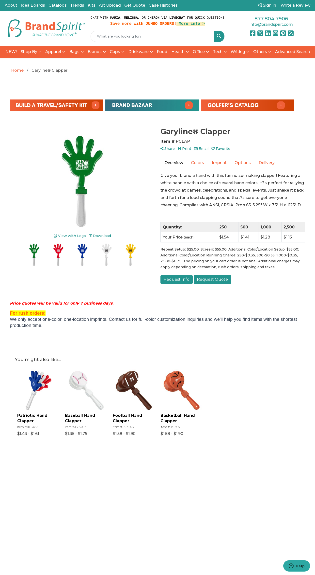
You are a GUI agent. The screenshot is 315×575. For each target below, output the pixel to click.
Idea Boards (33, 5)
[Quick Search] (152, 36)
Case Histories (163, 5)
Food (162, 51)
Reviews (121, 494)
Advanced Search (292, 51)
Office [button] (199, 51)
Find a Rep (123, 508)
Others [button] (260, 51)
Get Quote (134, 5)
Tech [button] (217, 51)
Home (119, 473)
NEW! (11, 51)
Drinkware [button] (138, 51)
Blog (118, 487)
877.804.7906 (271, 19)
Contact (121, 501)
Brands (95, 51)
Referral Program (161, 476)
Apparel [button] (53, 51)
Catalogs (57, 5)
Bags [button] (74, 51)
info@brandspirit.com (271, 24)
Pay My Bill (163, 500)
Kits (91, 5)
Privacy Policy (166, 507)
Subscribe (246, 524)
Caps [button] (115, 51)
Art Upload (110, 5)
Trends (77, 5)
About (11, 5)
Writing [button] (238, 51)
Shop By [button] (29, 51)
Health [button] (178, 51)
